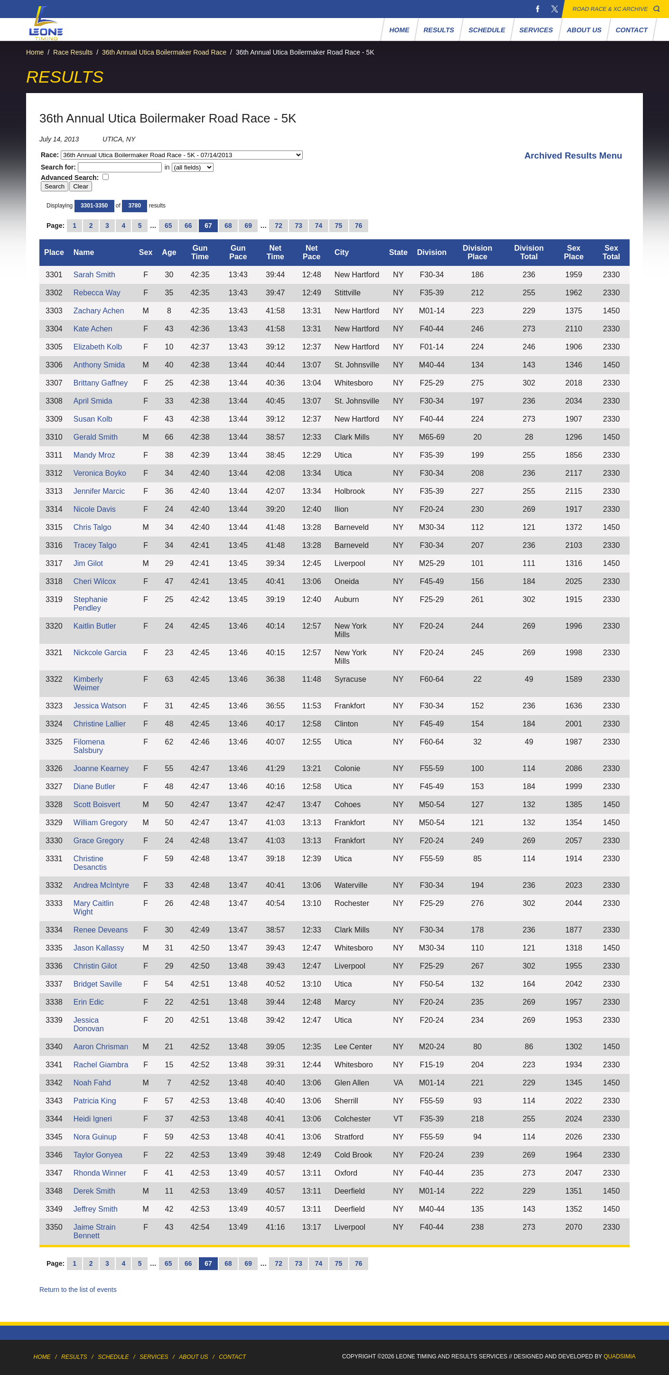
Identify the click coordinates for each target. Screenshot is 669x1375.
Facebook (537, 9)
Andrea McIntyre (101, 885)
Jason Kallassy (99, 948)
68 (228, 225)
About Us (585, 30)
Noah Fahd (92, 1083)
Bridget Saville (98, 984)
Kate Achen (93, 329)
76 (358, 225)
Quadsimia (619, 1356)
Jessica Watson (100, 706)
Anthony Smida (99, 365)
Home (399, 30)
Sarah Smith (94, 275)
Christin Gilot (95, 966)
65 (168, 225)
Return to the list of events (78, 1289)
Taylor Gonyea (98, 1155)
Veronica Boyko (100, 473)
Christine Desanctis (90, 863)
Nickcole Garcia (100, 653)
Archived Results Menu (573, 155)
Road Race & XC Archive (610, 9)
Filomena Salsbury (89, 746)
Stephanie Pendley (91, 603)
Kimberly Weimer (88, 683)
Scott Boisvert (97, 805)
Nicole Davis (95, 509)
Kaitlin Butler (95, 626)
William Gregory (101, 823)
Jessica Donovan (89, 1024)
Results (439, 30)
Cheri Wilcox (95, 581)
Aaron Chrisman (101, 1047)
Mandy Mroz (94, 455)
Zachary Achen (99, 311)
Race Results (73, 52)
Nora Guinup (95, 1137)
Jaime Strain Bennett (95, 1231)
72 (278, 225)
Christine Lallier (100, 724)
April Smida (93, 401)
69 (248, 225)
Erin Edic (89, 1002)
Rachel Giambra (101, 1065)
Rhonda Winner (100, 1173)
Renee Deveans (101, 930)
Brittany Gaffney (101, 383)
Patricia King (95, 1101)
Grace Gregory (99, 841)
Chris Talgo (93, 527)
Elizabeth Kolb (98, 347)
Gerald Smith (96, 437)
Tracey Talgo (95, 545)
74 (319, 225)
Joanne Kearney (101, 768)
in (188, 167)
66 (188, 225)
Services (536, 30)
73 (299, 225)
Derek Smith (94, 1191)
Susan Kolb (93, 419)
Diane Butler (94, 786)
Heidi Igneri (93, 1119)
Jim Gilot (88, 563)
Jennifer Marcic (99, 491)
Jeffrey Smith (96, 1209)
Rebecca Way (97, 293)
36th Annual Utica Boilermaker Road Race (164, 52)
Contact (632, 30)
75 (339, 225)
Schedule (487, 30)
